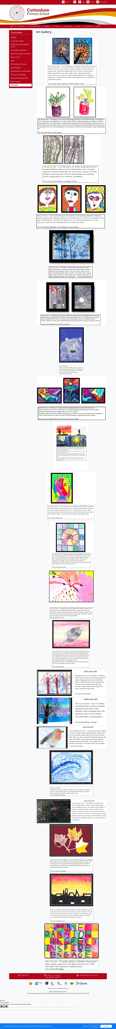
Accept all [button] (106, 1026)
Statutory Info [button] (35, 26)
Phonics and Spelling (18, 75)
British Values (15, 82)
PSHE (12, 61)
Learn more (49, 1026)
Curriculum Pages (21, 41)
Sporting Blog (15, 68)
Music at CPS (15, 57)
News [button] (79, 26)
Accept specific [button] (94, 1026)
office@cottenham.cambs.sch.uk (88, 975)
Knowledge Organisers (19, 50)
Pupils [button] (57, 26)
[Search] (68, 2)
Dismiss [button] (85, 1026)
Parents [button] (47, 26)
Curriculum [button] (68, 26)
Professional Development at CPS (20, 45)
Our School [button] (21, 26)
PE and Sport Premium (19, 64)
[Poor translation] (5, 1006)
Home (11, 26)
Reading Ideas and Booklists (21, 71)
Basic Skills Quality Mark (19, 78)
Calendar (88, 26)
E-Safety (13, 37)
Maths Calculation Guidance (21, 54)
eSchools (44, 993)
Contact (98, 26)
